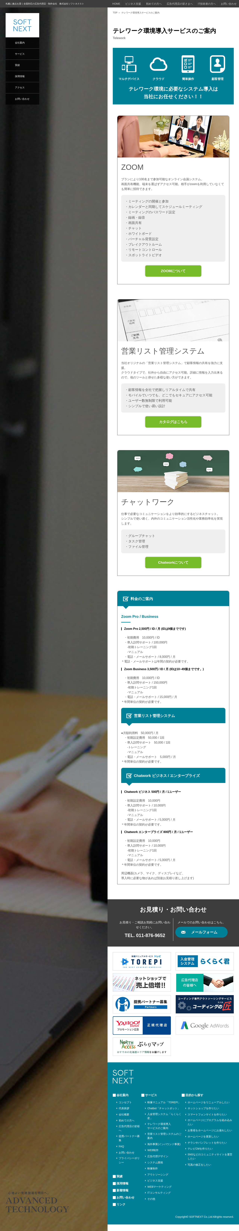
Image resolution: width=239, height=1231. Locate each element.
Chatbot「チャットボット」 (163, 1114)
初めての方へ (154, 3)
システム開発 (155, 1168)
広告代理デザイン (157, 1162)
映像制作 (152, 1174)
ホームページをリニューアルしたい (208, 1108)
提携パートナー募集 (129, 1144)
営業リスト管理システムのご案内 (164, 1142)
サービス (20, 53)
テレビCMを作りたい (200, 1155)
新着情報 (122, 1197)
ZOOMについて (173, 272)
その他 (151, 1205)
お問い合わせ (22, 98)
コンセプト (125, 1108)
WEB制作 (153, 1156)
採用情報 (20, 76)
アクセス (20, 87)
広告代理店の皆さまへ (180, 3)
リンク (121, 1211)
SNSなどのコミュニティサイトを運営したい (210, 1163)
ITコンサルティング (158, 1199)
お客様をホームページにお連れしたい (210, 1136)
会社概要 (124, 1120)
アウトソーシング (157, 1181)
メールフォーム (204, 939)
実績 (17, 65)
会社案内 (20, 42)
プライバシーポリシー (129, 1166)
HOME (116, 3)
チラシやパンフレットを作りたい (207, 1149)
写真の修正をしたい (199, 1171)
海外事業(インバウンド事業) (163, 1150)
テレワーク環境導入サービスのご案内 (159, 1132)
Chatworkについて (173, 568)
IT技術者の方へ (207, 3)
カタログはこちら (173, 425)
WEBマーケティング (159, 1193)
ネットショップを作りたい (203, 1114)
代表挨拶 (124, 1114)
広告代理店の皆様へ (129, 1134)
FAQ (121, 1152)
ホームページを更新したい (203, 1143)
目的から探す (194, 1101)
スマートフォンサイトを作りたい (207, 1120)
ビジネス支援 (133, 3)
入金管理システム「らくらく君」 (164, 1122)
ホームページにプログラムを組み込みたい (210, 1128)
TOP (115, 12)
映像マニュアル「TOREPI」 (164, 1108)
